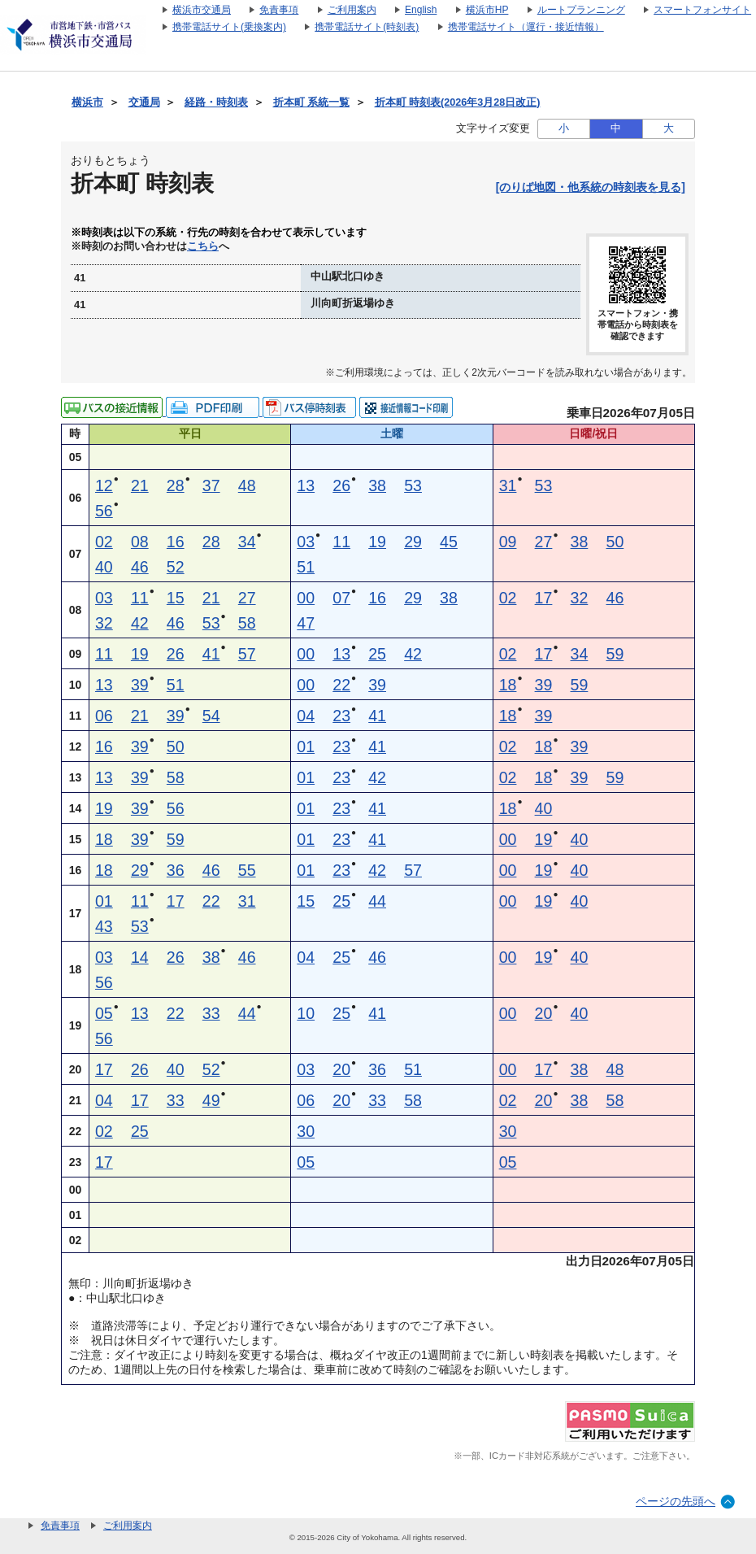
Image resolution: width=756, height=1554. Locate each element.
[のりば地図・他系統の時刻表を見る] (590, 187)
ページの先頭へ (675, 1501)
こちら (203, 246)
